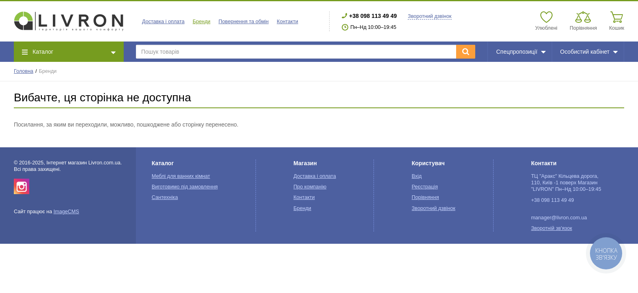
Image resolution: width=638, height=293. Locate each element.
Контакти (287, 21)
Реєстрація (425, 187)
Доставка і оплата (163, 21)
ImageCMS (66, 211)
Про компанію (309, 187)
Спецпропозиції (520, 51)
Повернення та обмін (243, 21)
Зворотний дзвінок (429, 16)
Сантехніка (165, 197)
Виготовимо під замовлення (185, 187)
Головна (23, 71)
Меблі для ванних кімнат (181, 176)
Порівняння (425, 197)
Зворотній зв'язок (551, 228)
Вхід (417, 176)
